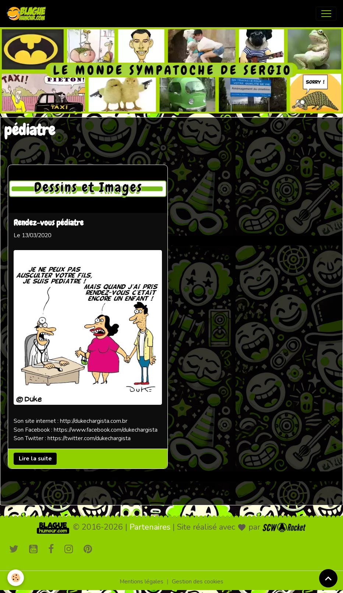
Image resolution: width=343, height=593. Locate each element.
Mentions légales (141, 582)
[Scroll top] (328, 578)
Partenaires (150, 527)
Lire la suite (35, 458)
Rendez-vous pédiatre (49, 223)
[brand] (28, 14)
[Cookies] (15, 577)
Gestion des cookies (197, 582)
